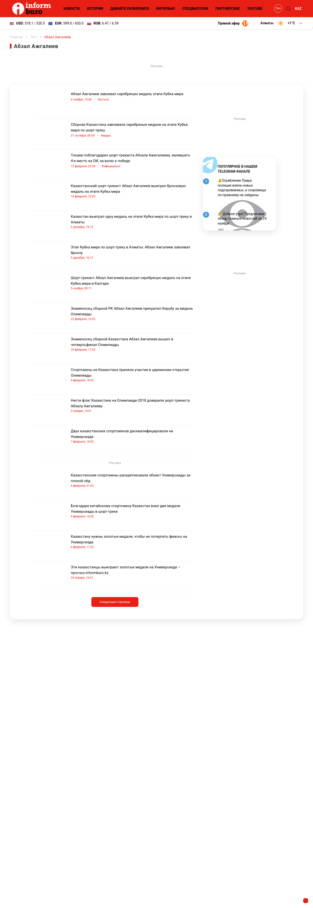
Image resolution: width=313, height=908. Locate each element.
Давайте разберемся (129, 9)
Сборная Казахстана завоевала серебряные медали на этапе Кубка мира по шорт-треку (132, 130)
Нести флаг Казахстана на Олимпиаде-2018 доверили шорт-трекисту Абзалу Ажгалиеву (132, 405)
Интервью (165, 9)
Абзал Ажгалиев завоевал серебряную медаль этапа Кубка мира (132, 97)
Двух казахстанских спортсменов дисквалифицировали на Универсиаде (132, 436)
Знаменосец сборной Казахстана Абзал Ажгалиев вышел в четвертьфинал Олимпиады (132, 344)
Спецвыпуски (195, 9)
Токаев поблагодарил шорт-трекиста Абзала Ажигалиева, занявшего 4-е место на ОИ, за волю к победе (132, 161)
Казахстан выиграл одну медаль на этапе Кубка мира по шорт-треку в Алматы (132, 221)
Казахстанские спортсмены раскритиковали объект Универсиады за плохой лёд (132, 480)
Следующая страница (114, 602)
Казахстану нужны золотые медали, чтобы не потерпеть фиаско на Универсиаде (132, 541)
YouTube (254, 9)
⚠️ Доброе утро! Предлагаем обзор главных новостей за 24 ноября (242, 218)
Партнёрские (227, 9)
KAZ (298, 9)
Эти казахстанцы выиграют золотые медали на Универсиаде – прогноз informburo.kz (132, 572)
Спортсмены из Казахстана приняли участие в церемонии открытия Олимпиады (132, 375)
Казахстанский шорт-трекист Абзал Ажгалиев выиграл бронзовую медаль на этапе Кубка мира (132, 191)
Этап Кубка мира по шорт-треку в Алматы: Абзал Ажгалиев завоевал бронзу (132, 252)
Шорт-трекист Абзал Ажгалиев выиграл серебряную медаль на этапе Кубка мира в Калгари (132, 283)
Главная (16, 37)
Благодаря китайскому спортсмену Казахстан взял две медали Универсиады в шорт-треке (132, 511)
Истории (95, 9)
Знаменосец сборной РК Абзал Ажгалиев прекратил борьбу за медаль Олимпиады (132, 313)
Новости (72, 9)
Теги (33, 37)
